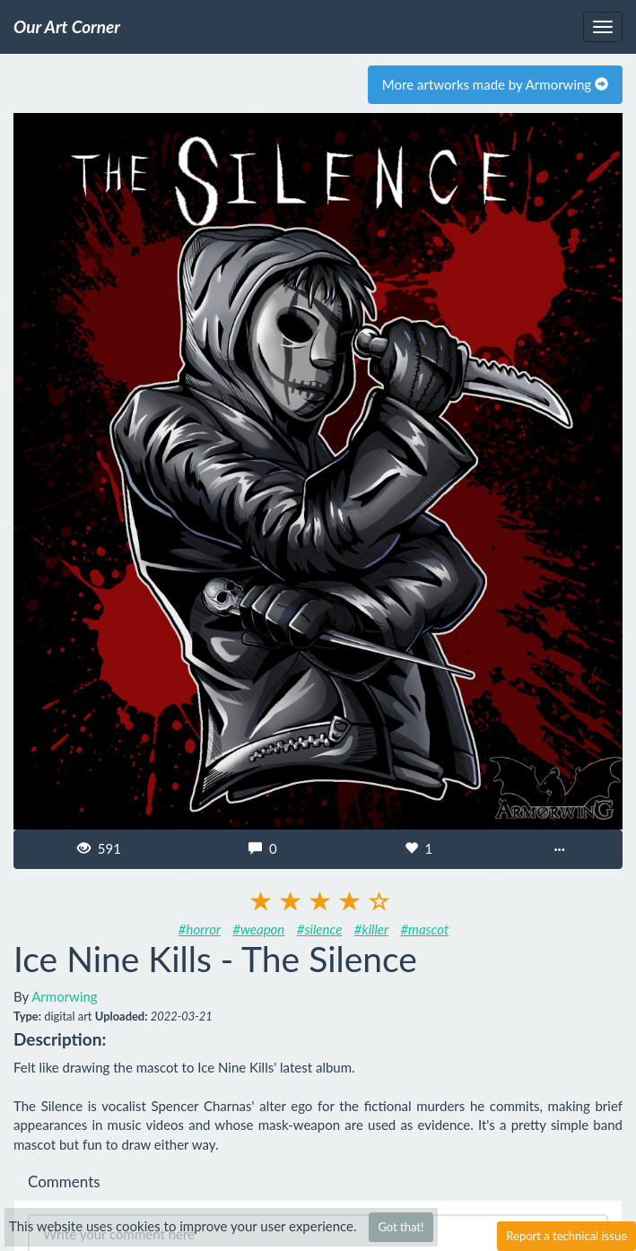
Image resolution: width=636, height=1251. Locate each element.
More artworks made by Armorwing (495, 84)
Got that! (400, 1227)
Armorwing (64, 996)
